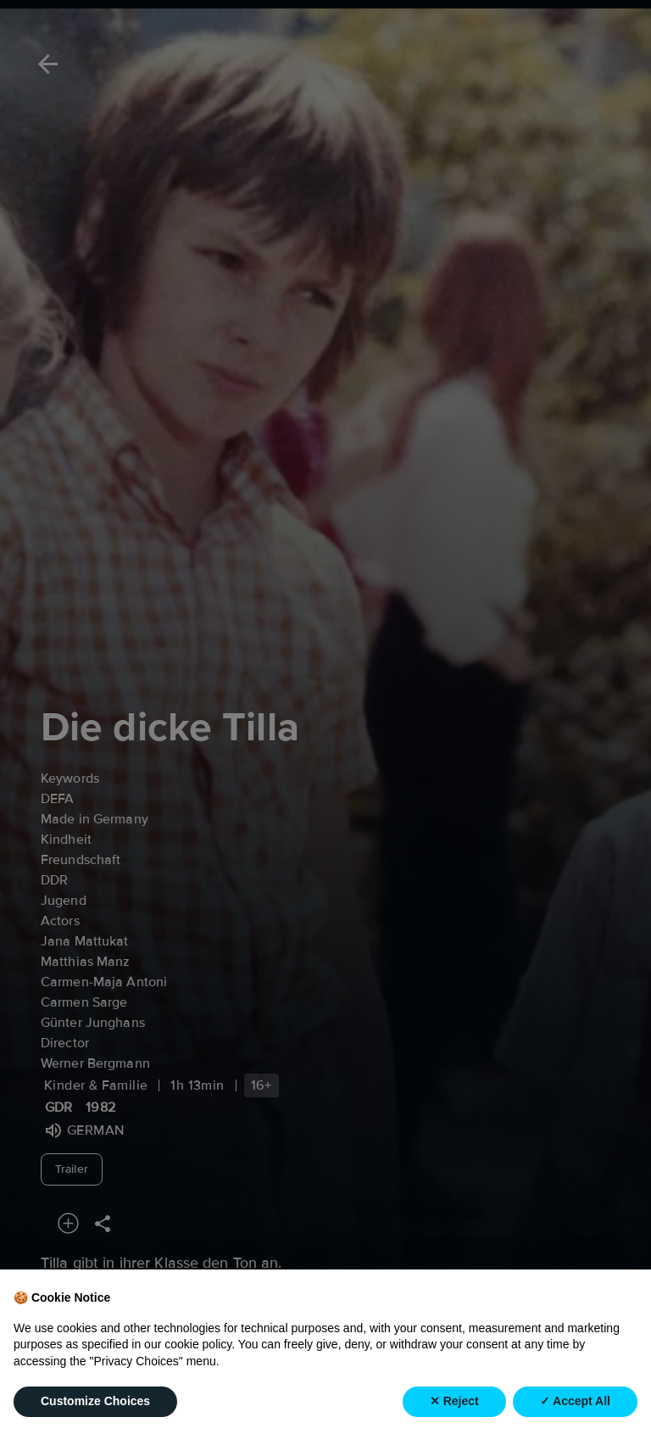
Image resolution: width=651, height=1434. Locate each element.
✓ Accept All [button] (575, 1401)
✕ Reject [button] (454, 1401)
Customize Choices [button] (95, 1401)
